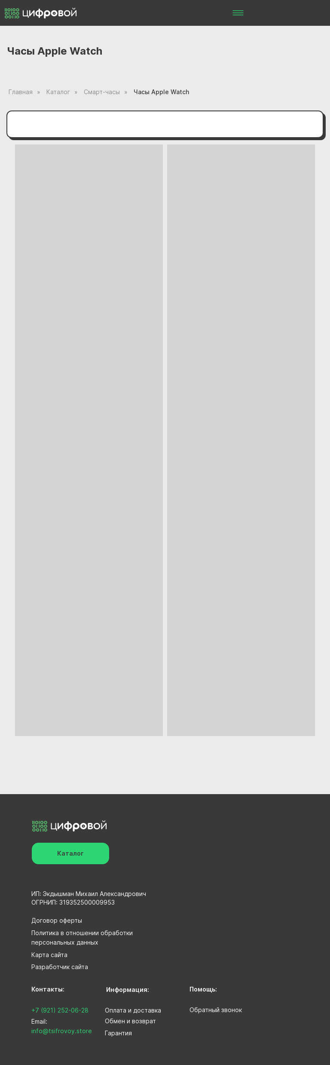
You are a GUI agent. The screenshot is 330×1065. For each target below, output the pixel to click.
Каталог (58, 91)
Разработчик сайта (59, 966)
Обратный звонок (215, 1009)
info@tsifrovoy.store (61, 1030)
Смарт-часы (102, 91)
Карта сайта (49, 954)
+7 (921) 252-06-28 (60, 1010)
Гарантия (118, 1033)
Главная (21, 91)
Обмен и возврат (130, 1021)
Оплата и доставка (133, 1010)
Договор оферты (56, 920)
